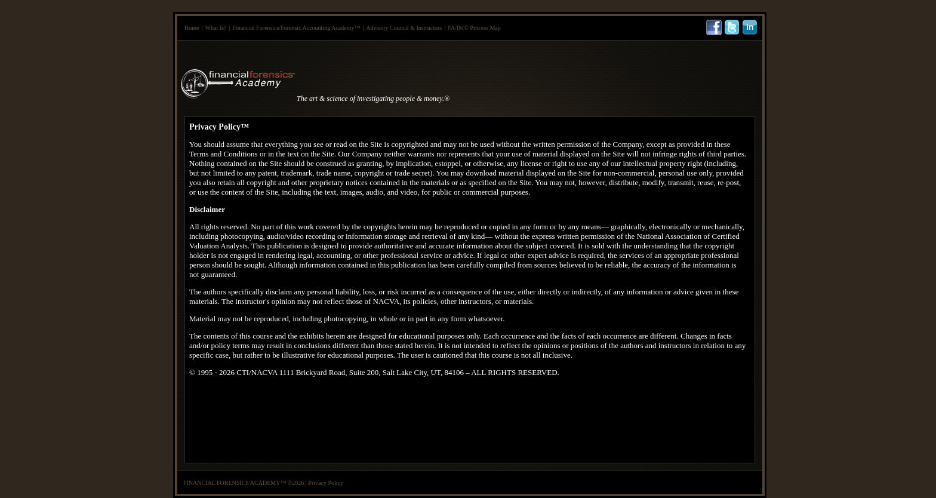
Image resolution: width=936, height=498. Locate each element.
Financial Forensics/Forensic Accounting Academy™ (296, 27)
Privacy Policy (325, 482)
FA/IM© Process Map (474, 27)
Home (191, 27)
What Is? (215, 27)
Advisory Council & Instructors (404, 27)
